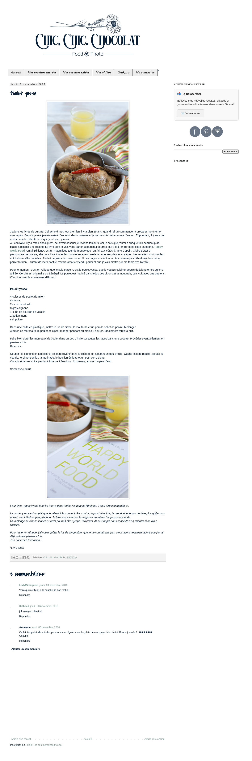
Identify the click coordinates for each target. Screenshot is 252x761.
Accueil (88, 739)
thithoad (24, 606)
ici (127, 505)
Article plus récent (21, 739)
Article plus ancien (155, 739)
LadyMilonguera (28, 585)
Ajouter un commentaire (25, 649)
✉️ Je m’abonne (190, 113)
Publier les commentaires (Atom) (44, 744)
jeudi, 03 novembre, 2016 (54, 585)
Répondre (24, 595)
